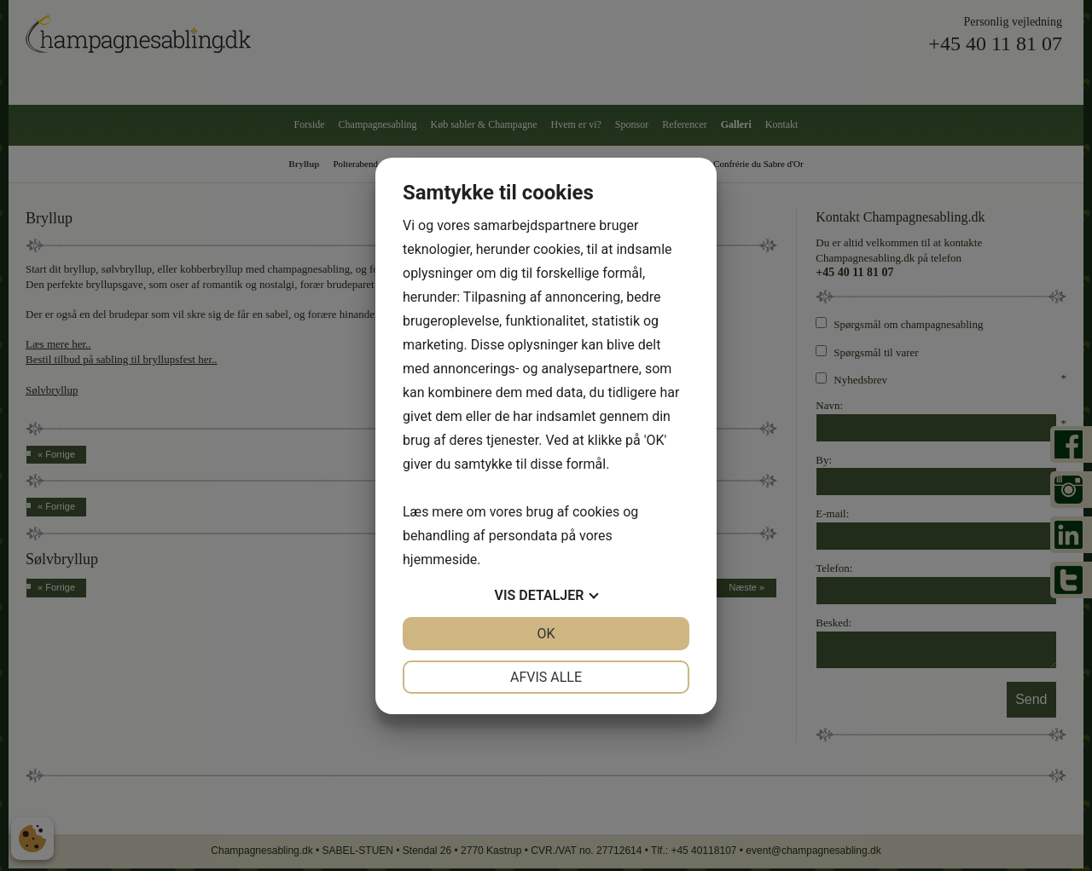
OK (546, 634)
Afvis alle (546, 677)
